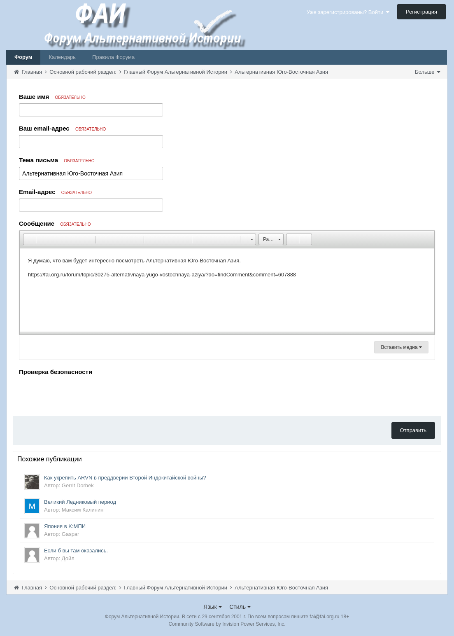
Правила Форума (113, 57)
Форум (23, 57)
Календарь (62, 57)
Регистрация (421, 12)
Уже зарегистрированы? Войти (348, 12)
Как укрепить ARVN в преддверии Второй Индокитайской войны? (125, 478)
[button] (29, 239)
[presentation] (81, 394)
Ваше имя (52, 96)
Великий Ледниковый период (80, 502)
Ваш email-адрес (62, 128)
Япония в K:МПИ (65, 526)
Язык (212, 606)
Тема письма (57, 160)
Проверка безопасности (55, 371)
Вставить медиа (401, 347)
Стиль (240, 606)
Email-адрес (55, 191)
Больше (427, 72)
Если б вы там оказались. (76, 550)
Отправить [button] (413, 430)
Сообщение (55, 223)
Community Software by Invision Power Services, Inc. (226, 624)
